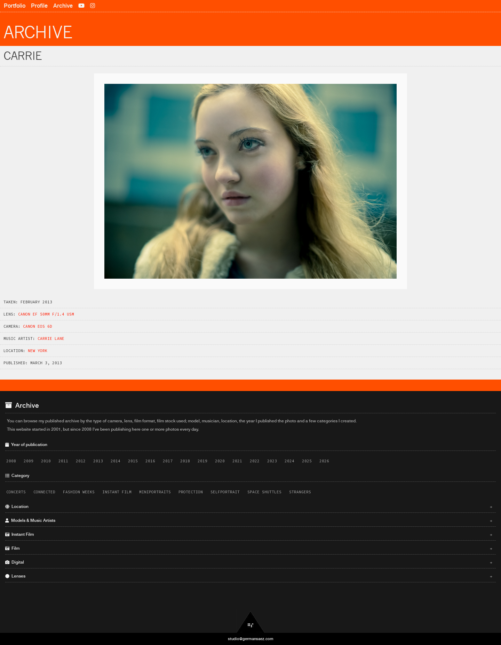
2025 (307, 461)
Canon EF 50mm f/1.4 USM (46, 314)
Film (248, 548)
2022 (255, 461)
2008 (11, 461)
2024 (289, 461)
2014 (115, 461)
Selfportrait (225, 491)
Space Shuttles (264, 491)
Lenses (248, 576)
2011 (63, 461)
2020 (220, 461)
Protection (190, 491)
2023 (272, 461)
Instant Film (117, 491)
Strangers (300, 491)
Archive (63, 5)
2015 (133, 461)
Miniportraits (155, 491)
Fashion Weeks (79, 491)
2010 (46, 461)
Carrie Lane (51, 338)
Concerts (16, 491)
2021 (237, 461)
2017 (168, 461)
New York (37, 350)
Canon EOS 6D (37, 326)
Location (248, 506)
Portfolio (14, 5)
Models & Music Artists (248, 520)
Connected (44, 491)
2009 (28, 461)
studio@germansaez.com (250, 638)
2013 (98, 461)
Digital (248, 562)
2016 (150, 461)
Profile (39, 5)
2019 (202, 461)
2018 (185, 461)
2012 (81, 461)
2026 (324, 461)
